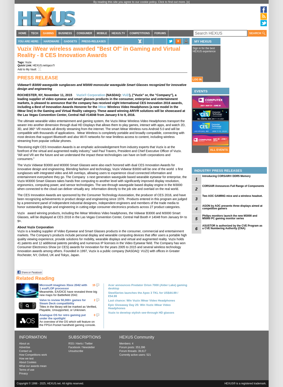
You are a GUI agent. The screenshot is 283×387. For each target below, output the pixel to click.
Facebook (74, 347)
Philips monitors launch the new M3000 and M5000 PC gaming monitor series (229, 217)
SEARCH (257, 33)
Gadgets (70, 41)
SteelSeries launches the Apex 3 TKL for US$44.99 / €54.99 (143, 294)
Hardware (51, 41)
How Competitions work (33, 354)
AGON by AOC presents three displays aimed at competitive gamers (232, 207)
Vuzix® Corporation (90, 95)
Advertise (24, 347)
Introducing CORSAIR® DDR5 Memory (226, 176)
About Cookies (27, 362)
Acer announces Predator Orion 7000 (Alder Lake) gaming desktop (147, 286)
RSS (71, 343)
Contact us (25, 351)
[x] (188, 2)
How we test (26, 358)
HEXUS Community (136, 337)
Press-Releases (94, 41)
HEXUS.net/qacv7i (44, 65)
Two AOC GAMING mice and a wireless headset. (232, 196)
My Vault (31, 69)
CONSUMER (84, 33)
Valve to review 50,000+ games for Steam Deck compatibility (63, 301)
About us (24, 343)
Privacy (23, 373)
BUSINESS (65, 33)
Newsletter (88, 347)
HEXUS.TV (118, 33)
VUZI (125, 95)
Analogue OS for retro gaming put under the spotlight (63, 316)
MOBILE (102, 33)
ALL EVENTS (219, 149)
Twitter (89, 343)
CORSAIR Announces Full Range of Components (233, 186)
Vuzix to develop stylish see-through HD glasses (141, 312)
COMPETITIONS (140, 33)
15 (93, 285)
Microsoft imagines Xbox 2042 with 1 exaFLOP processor (63, 286)
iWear (102, 107)
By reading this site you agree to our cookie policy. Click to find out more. (140, 2)
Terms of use (26, 369)
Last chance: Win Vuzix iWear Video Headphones (141, 300)
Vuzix (28, 62)
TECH (34, 33)
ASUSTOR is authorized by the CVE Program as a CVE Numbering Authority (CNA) (232, 227)
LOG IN (197, 79)
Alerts (79, 343)
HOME (23, 33)
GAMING (48, 33)
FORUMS (160, 33)
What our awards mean (33, 366)
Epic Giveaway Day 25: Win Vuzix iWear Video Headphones (139, 306)
